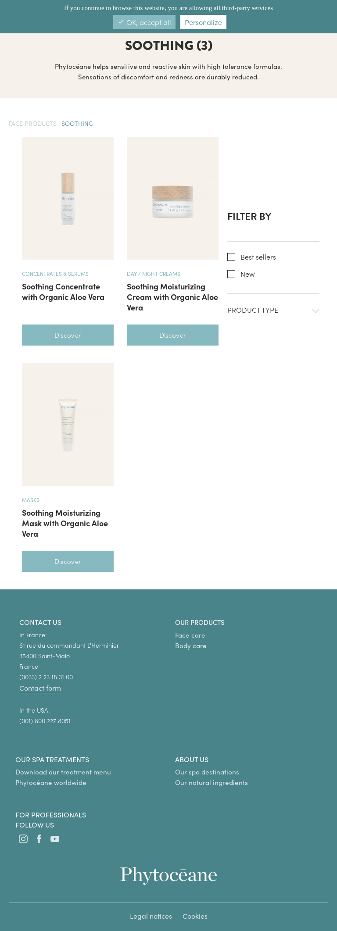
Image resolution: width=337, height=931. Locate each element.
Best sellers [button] (258, 256)
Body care (191, 645)
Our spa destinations (207, 771)
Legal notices (151, 915)
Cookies (195, 915)
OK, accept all (144, 22)
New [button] (247, 273)
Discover (68, 334)
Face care (190, 635)
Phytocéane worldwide (50, 782)
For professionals (50, 814)
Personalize (203, 22)
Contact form (40, 687)
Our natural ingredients (211, 782)
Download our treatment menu (63, 771)
